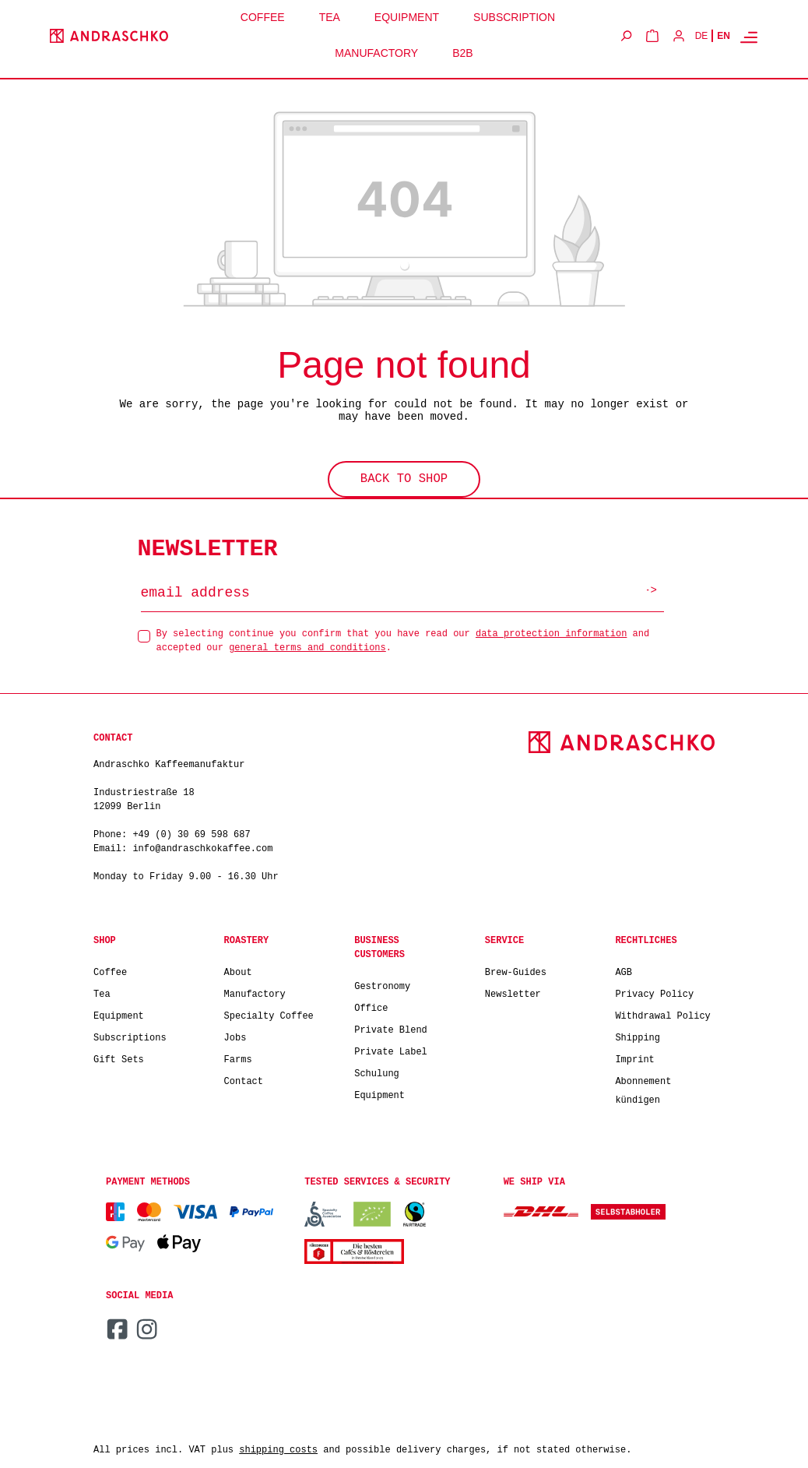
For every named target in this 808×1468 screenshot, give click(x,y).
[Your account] (679, 36)
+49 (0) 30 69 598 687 (191, 833)
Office (371, 1005)
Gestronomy (382, 984)
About (238, 970)
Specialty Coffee (269, 1013)
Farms (238, 1057)
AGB (623, 970)
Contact (243, 1079)
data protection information (551, 631)
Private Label (390, 1049)
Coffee (110, 970)
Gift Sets (118, 1057)
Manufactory (255, 991)
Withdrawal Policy (662, 1013)
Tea (102, 991)
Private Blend (390, 1027)
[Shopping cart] (652, 36)
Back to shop (404, 477)
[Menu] (748, 36)
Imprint (634, 1057)
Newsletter (513, 991)
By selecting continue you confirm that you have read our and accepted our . (403, 638)
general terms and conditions (307, 645)
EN (723, 35)
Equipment (118, 1013)
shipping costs (278, 1448)
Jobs (235, 1035)
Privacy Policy (654, 991)
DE (701, 35)
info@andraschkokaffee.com (202, 847)
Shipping (637, 1035)
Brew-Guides (515, 970)
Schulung (376, 1071)
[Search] (626, 36)
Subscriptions (130, 1035)
